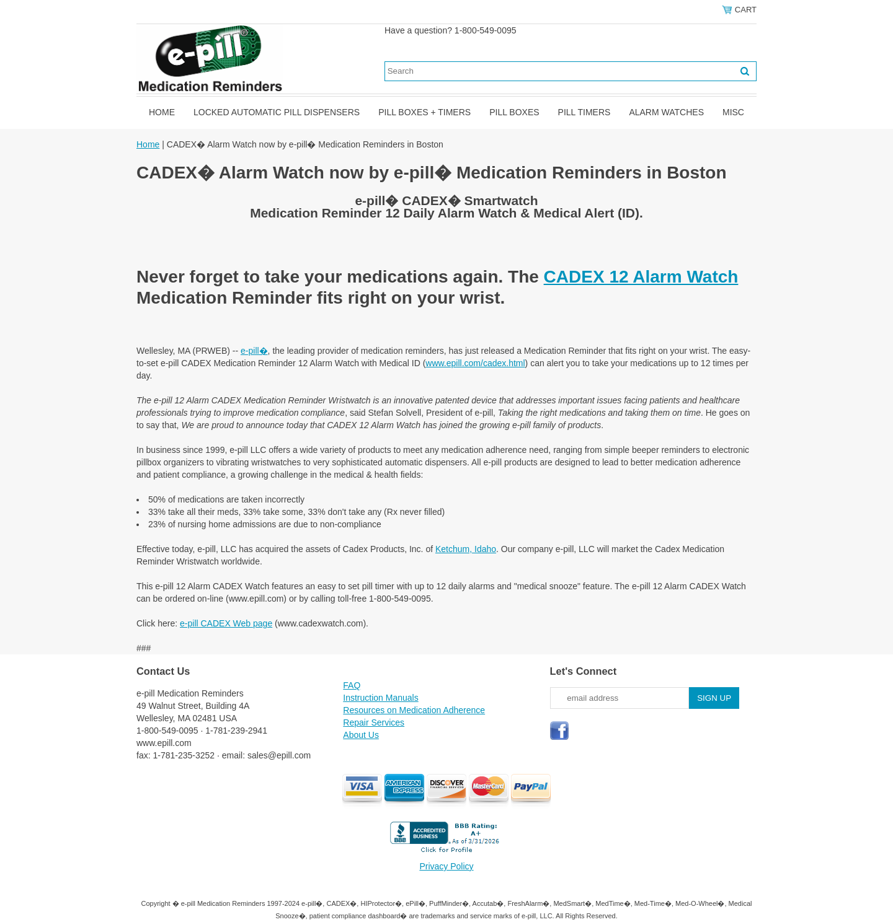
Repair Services (373, 722)
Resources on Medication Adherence (414, 710)
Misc (733, 112)
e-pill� (254, 351)
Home (162, 112)
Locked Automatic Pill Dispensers (276, 112)
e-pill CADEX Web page (226, 623)
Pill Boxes (514, 112)
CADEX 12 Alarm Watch (641, 276)
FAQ (351, 685)
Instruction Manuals (380, 698)
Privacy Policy (446, 866)
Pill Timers (584, 112)
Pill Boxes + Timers (424, 112)
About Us (361, 735)
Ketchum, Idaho (465, 549)
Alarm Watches (666, 112)
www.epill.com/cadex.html (475, 363)
